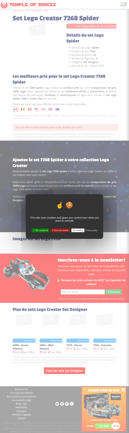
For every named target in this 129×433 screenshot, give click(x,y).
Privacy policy (91, 230)
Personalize (78, 230)
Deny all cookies (60, 230)
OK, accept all (40, 230)
